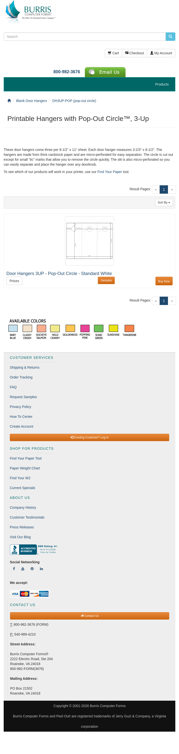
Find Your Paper (109, 172)
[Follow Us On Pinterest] (32, 569)
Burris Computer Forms (108, 706)
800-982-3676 (66, 71)
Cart (113, 53)
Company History (23, 507)
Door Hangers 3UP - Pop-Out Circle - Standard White (59, 273)
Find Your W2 (20, 478)
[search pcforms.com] (170, 36)
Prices (14, 281)
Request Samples (23, 397)
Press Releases (22, 527)
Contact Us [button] (89, 616)
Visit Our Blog (20, 537)
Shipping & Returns (24, 367)
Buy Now (164, 281)
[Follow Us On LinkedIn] (41, 569)
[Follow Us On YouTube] (22, 569)
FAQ (13, 387)
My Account (161, 53)
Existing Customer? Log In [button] (89, 437)
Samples (106, 280)
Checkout (134, 53)
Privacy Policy (20, 407)
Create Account (21, 426)
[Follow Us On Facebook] (14, 569)
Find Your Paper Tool (26, 458)
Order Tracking (21, 377)
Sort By (164, 202)
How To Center (21, 417)
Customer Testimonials (27, 517)
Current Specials (22, 488)
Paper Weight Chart (25, 468)
